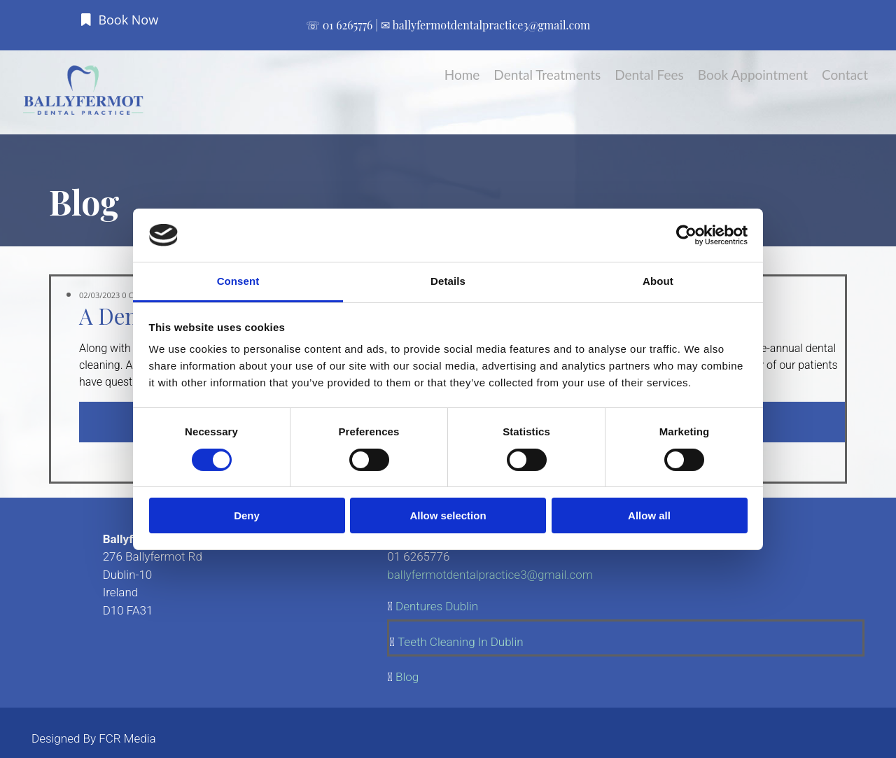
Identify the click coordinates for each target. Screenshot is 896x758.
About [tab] (658, 281)
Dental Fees (649, 74)
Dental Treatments (547, 74)
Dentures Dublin (437, 606)
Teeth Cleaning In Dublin (461, 642)
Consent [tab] (238, 281)
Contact (845, 74)
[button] (120, 19)
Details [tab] (447, 281)
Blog (407, 677)
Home (462, 74)
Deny (247, 515)
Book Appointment (753, 74)
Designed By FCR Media (93, 738)
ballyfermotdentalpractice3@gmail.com (491, 24)
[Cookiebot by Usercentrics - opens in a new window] (686, 235)
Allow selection (448, 515)
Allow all (649, 515)
